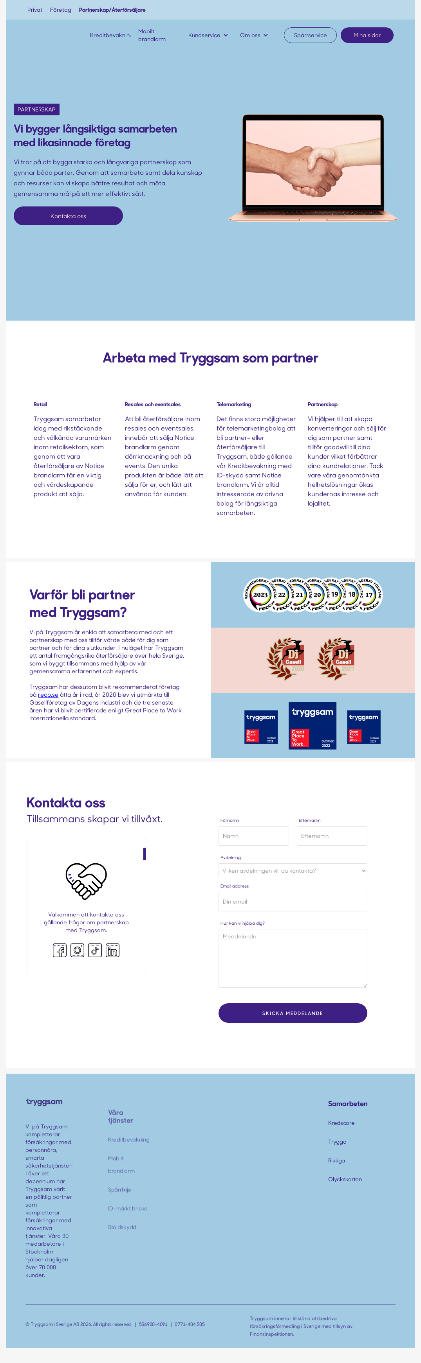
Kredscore (341, 1122)
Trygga (337, 1141)
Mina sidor (367, 35)
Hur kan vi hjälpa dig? (242, 923)
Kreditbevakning (129, 1147)
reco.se (48, 694)
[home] (50, 35)
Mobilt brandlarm (121, 1172)
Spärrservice (310, 35)
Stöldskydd (122, 1235)
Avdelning (230, 857)
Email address (234, 886)
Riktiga (336, 1160)
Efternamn (310, 820)
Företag (60, 9)
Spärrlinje (119, 1197)
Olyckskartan (345, 1179)
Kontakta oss (68, 216)
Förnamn (229, 820)
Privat (34, 9)
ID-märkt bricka (128, 1216)
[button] (210, 35)
